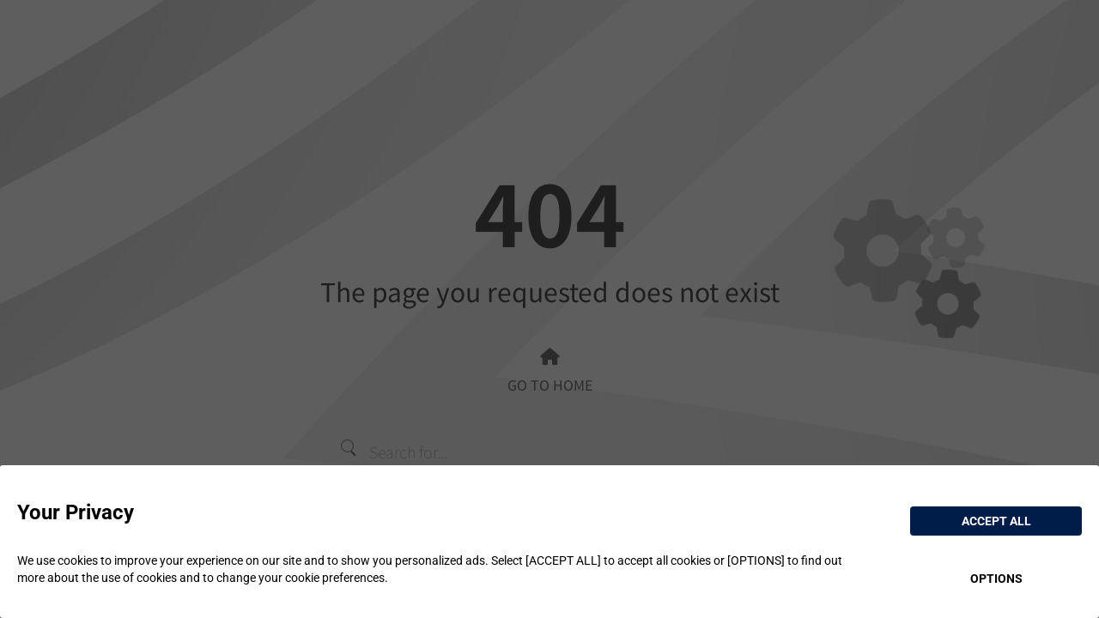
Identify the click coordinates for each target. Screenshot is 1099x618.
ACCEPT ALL (996, 521)
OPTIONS (996, 578)
